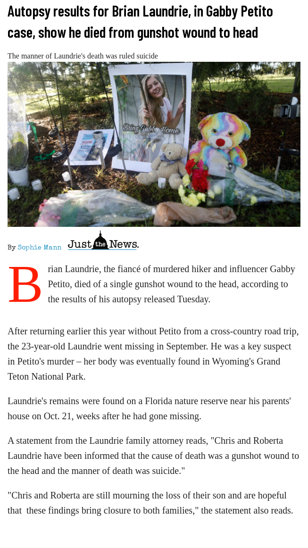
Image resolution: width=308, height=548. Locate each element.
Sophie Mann (39, 248)
